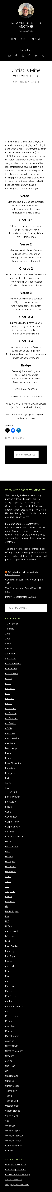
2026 (7, 638)
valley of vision (12, 1115)
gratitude (9, 831)
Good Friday (11, 816)
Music (21, 438)
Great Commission (14, 836)
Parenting (9, 951)
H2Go (8, 841)
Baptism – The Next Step (17, 1174)
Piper (7, 971)
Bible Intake (11, 668)
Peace (8, 961)
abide (8, 643)
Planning (9, 976)
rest (7, 1011)
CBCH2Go (10, 688)
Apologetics (11, 653)
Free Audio (10, 801)
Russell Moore (12, 1036)
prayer (8, 981)
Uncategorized (12, 1106)
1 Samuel (9, 628)
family (8, 783)
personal (9, 966)
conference (11, 713)
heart (7, 851)
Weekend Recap (13, 1140)
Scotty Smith (11, 1046)
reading (8, 1001)
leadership (10, 901)
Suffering (9, 1081)
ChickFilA (13, 792)
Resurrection (11, 1016)
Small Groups (11, 1076)
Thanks (8, 1096)
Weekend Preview (14, 1135)
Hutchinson (10, 871)
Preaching (10, 986)
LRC (7, 921)
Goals (8, 811)
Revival (8, 1031)
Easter (8, 753)
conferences (11, 718)
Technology (11, 1091)
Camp (8, 683)
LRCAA (8, 926)
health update (11, 846)
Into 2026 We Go (13, 1179)
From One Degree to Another (26, 25)
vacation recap (12, 1110)
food (7, 788)
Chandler (9, 698)
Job (7, 886)
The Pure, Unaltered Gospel (18, 588)
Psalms (8, 991)
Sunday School (12, 1086)
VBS (7, 1120)
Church (8, 703)
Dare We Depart (13, 597)
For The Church (12, 796)
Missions (9, 936)
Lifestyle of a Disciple (15, 1164)
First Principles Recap (15, 1169)
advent (8, 648)
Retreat (8, 1021)
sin (6, 1071)
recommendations (14, 1006)
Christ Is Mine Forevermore (24, 149)
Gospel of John (12, 826)
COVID (8, 728)
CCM (7, 693)
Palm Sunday (11, 946)
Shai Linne (10, 1066)
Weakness (10, 1125)
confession (10, 723)
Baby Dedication (13, 663)
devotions (10, 743)
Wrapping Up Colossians (17, 1184)
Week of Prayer (12, 1130)
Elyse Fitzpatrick (13, 763)
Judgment (10, 891)
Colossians (10, 708)
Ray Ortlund (10, 996)
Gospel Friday (12, 821)
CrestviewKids (12, 738)
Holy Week (10, 866)
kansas (8, 896)
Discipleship (11, 748)
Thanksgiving (11, 1101)
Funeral (8, 806)
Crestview (32, 141)
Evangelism (10, 773)
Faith (7, 778)
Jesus (8, 881)
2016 (7, 633)
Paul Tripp (10, 956)
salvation (9, 1041)
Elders (8, 758)
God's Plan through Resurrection (20, 579)
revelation (10, 1026)
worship (9, 1150)
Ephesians (10, 768)
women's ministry (13, 1145)
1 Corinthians (11, 623)
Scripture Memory (14, 1051)
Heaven (9, 856)
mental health (11, 931)
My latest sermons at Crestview (22, 573)
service (8, 1061)
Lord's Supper (12, 911)
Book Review (11, 673)
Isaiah (8, 876)
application (10, 658)
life (6, 906)
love (7, 916)
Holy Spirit (10, 861)
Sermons (9, 1056)
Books (8, 678)
